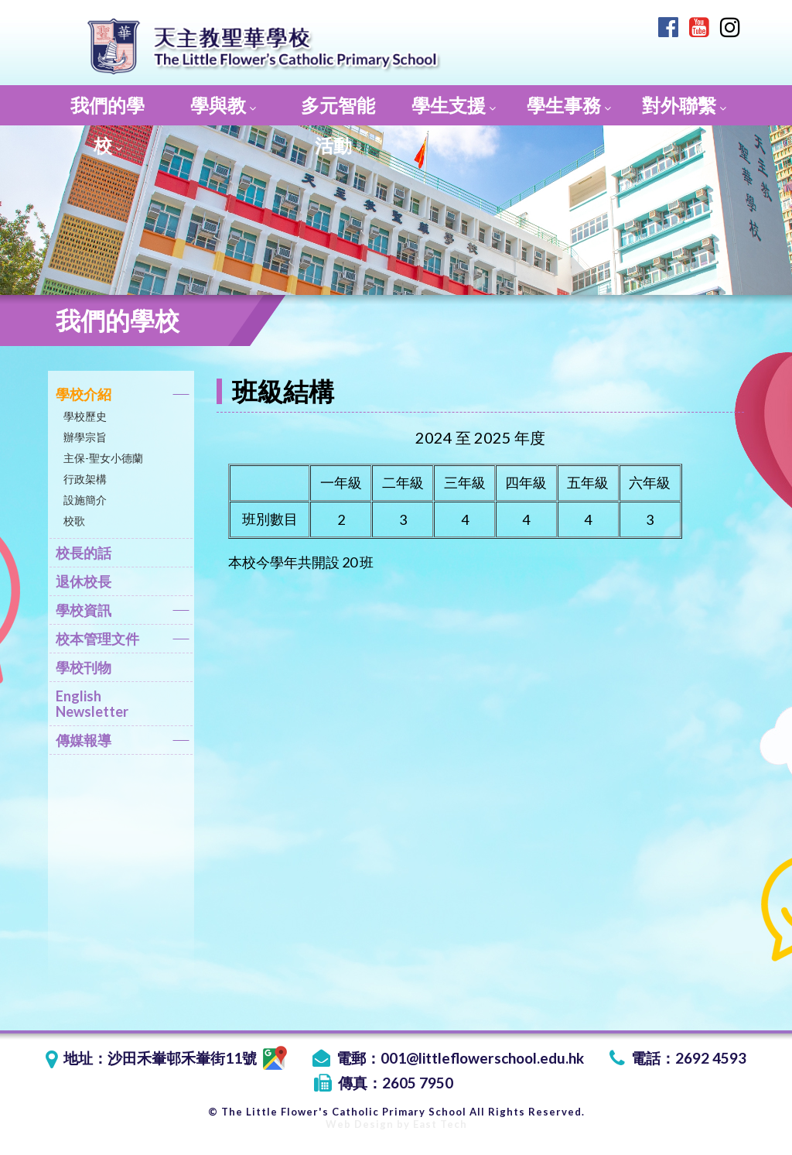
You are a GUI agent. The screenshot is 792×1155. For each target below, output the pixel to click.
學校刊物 (83, 667)
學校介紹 (122, 397)
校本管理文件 (122, 641)
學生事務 (569, 105)
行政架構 (85, 478)
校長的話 (83, 552)
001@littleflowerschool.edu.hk (482, 1058)
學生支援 (453, 105)
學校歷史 (85, 416)
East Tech (440, 1124)
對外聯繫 (684, 105)
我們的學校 (107, 109)
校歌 (74, 520)
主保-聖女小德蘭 (103, 457)
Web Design (360, 1124)
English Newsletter (92, 703)
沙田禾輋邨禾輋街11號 (197, 1058)
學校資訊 (122, 612)
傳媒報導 (122, 743)
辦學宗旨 (85, 437)
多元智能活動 (338, 109)
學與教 (223, 105)
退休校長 (83, 581)
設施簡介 (85, 499)
